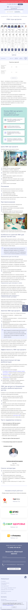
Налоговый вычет (5, 586)
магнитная (14, 371)
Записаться (2, 50)
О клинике (3, 581)
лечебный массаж (6, 377)
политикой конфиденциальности (11, 564)
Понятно (14, 607)
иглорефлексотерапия (7, 371)
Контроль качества (25, 309)
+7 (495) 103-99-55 (12, 4)
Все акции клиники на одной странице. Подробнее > (13, 1)
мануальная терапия (7, 374)
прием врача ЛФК (17, 415)
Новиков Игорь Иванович (23, 30)
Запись (20, 4)
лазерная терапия (21, 371)
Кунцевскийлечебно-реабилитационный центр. (14, 9)
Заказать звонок (14, 568)
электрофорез (6, 372)
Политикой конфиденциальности (8, 605)
